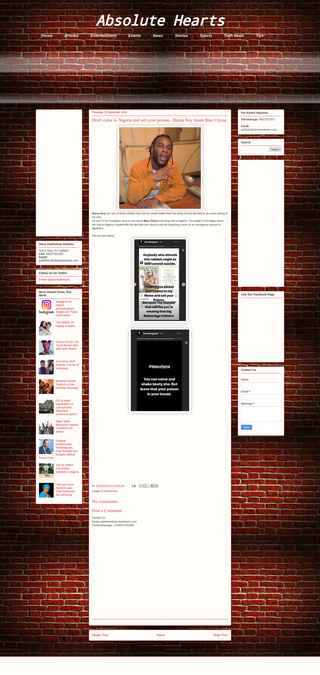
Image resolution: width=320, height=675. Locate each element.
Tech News (234, 35)
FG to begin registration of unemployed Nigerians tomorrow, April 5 (66, 407)
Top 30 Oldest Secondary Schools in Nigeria (67, 468)
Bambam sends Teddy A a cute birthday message (67, 384)
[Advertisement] (158, 74)
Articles (71, 35)
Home (47, 35)
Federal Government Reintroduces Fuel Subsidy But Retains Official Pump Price (58, 449)
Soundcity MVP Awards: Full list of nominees (67, 365)
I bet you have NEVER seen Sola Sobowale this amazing (65, 489)
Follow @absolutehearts (54, 279)
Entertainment (103, 35)
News (158, 35)
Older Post (220, 635)
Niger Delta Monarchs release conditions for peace (67, 426)
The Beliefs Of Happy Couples (66, 324)
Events (134, 35)
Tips (260, 35)
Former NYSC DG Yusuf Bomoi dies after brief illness (67, 345)
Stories (181, 35)
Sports (206, 35)
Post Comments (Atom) (168, 645)
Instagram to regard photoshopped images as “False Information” (67, 308)
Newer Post (100, 635)
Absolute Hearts (160, 20)
